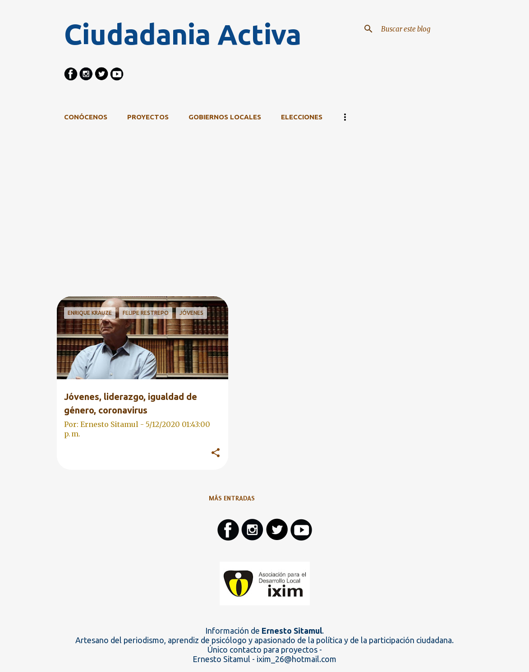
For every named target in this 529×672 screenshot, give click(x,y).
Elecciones (301, 117)
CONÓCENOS (85, 117)
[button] (215, 453)
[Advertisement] (232, 233)
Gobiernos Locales (225, 117)
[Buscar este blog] (424, 29)
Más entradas (232, 498)
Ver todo (384, 153)
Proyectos (148, 117)
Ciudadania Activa (182, 34)
